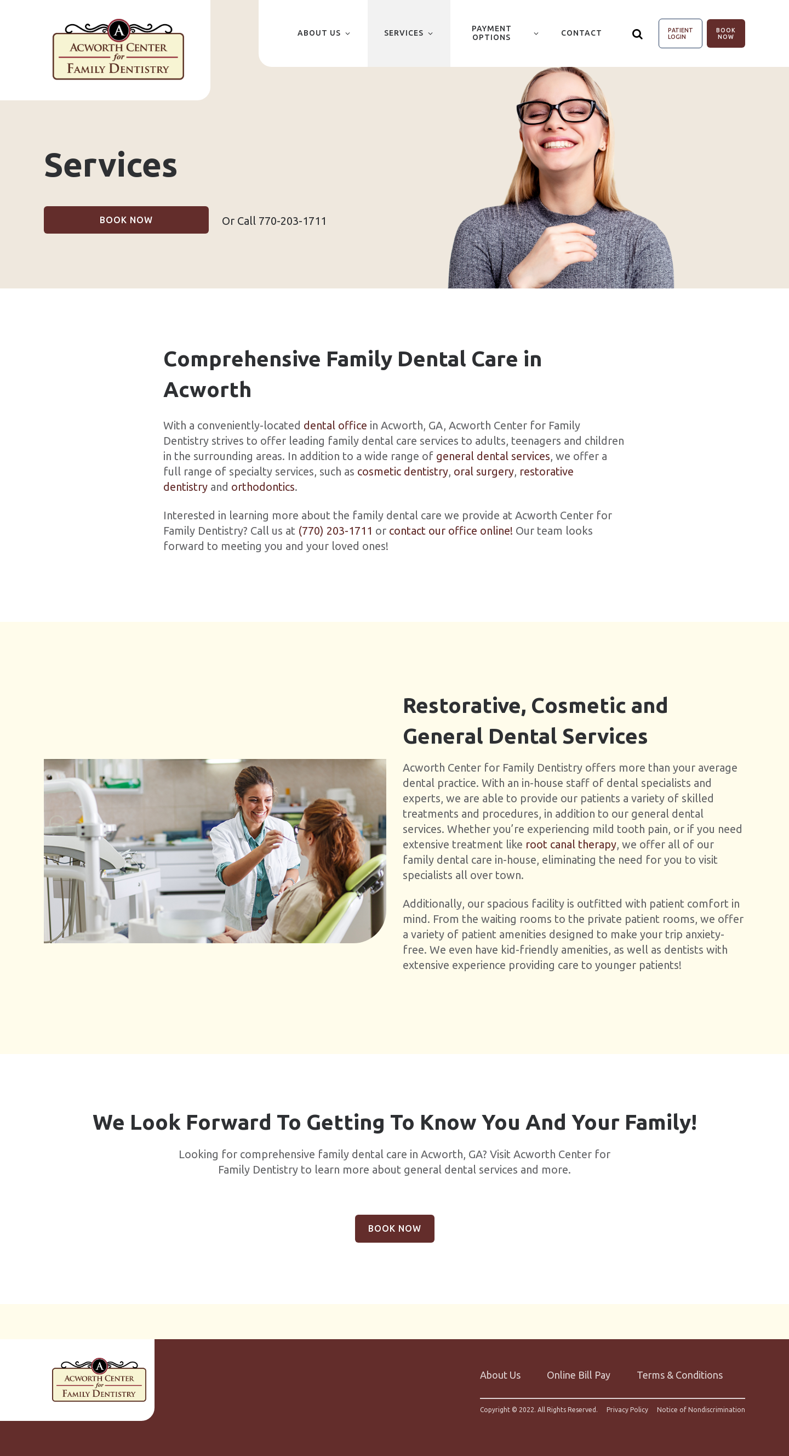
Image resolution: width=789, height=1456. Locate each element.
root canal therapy (570, 844)
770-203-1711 (293, 220)
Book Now (726, 33)
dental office (335, 425)
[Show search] (637, 33)
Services (404, 33)
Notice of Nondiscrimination (701, 1410)
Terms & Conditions (680, 1374)
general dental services (493, 456)
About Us (319, 33)
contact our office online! (451, 530)
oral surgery (484, 471)
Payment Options (492, 33)
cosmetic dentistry (402, 471)
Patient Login (680, 33)
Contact (581, 33)
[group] (215, 851)
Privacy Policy (627, 1410)
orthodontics (263, 486)
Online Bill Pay (578, 1374)
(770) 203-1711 (335, 530)
